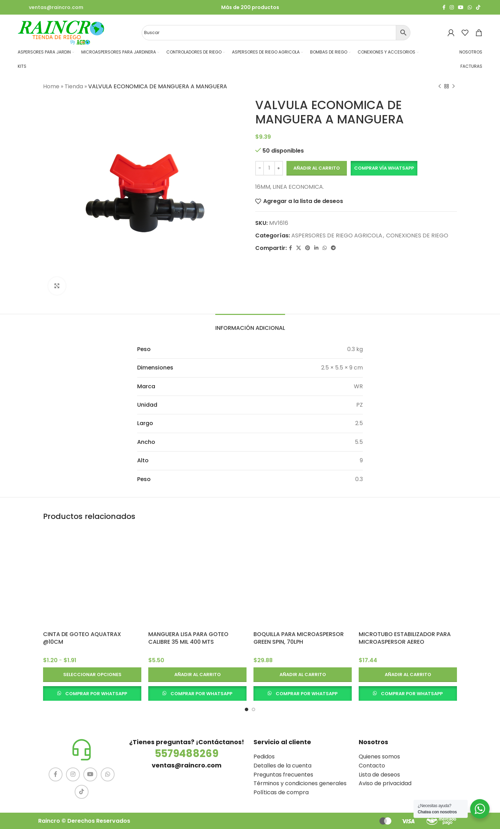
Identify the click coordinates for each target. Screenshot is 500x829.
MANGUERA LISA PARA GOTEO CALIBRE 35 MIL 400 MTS (188, 638)
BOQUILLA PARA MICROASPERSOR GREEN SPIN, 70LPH (298, 638)
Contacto (372, 766)
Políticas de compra (281, 792)
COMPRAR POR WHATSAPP (96, 693)
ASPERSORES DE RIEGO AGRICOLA (336, 235)
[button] (383, 168)
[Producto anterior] (439, 86)
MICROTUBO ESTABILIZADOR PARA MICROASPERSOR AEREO (405, 638)
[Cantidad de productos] (269, 168)
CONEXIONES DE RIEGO (417, 235)
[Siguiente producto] (453, 86)
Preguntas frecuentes (283, 775)
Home (51, 86)
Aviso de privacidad (385, 783)
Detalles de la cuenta (282, 766)
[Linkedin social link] (316, 248)
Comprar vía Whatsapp (384, 168)
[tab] (250, 324)
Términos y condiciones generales (300, 783)
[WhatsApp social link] (470, 7)
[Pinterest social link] (307, 248)
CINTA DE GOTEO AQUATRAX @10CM (82, 638)
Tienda (74, 86)
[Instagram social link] (452, 7)
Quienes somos (379, 757)
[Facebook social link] (444, 7)
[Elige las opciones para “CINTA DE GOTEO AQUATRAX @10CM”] (92, 674)
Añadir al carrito (316, 168)
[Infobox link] (50, 7)
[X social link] (298, 248)
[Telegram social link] (333, 248)
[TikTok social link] (478, 7)
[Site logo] (61, 32)
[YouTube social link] (461, 7)
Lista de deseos (379, 775)
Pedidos (264, 757)
